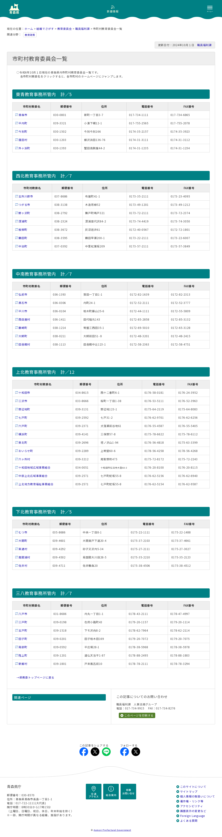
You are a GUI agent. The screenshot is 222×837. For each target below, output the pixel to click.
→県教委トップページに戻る (35, 677)
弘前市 (23, 294)
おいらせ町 (26, 451)
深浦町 (23, 221)
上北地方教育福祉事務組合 (36, 484)
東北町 (23, 443)
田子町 (23, 639)
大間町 (23, 541)
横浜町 (23, 434)
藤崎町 (23, 328)
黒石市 (23, 303)
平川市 (23, 311)
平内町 (23, 123)
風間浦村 (24, 557)
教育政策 (30, 35)
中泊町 (23, 246)
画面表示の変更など (193, 811)
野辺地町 (24, 409)
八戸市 (23, 614)
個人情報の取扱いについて (197, 796)
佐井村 (23, 566)
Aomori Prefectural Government (112, 830)
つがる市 (24, 205)
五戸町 (23, 630)
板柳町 (23, 230)
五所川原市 (26, 196)
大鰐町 (23, 336)
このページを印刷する (138, 715)
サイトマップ (189, 791)
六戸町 (23, 426)
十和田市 (24, 393)
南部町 (23, 647)
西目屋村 (24, 319)
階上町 (23, 655)
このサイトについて (193, 787)
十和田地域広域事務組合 (35, 467)
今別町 (23, 131)
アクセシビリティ (191, 806)
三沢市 (23, 401)
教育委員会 (64, 29)
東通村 (23, 549)
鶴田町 (23, 238)
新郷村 (23, 664)
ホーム (28, 29)
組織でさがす (45, 29)
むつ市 (23, 532)
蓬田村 (23, 140)
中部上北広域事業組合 (33, 476)
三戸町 (23, 622)
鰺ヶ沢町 (24, 213)
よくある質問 (189, 821)
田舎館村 (24, 344)
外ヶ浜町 (24, 148)
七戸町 (23, 418)
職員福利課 (82, 29)
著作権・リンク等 (191, 801)
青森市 (23, 115)
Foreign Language (192, 816)
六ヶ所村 (24, 459)
